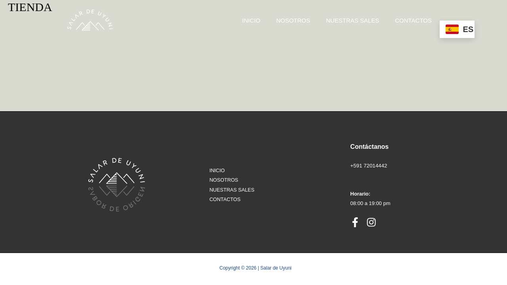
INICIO (251, 20)
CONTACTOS (413, 20)
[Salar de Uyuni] (90, 19)
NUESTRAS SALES (352, 20)
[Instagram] (371, 222)
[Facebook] (355, 222)
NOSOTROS (293, 20)
